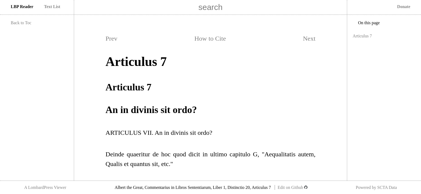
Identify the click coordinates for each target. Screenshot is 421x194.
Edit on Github (292, 187)
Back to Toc (21, 22)
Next (309, 38)
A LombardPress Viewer (45, 187)
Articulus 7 (362, 36)
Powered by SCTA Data (376, 187)
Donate (403, 6)
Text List (52, 6)
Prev (111, 38)
